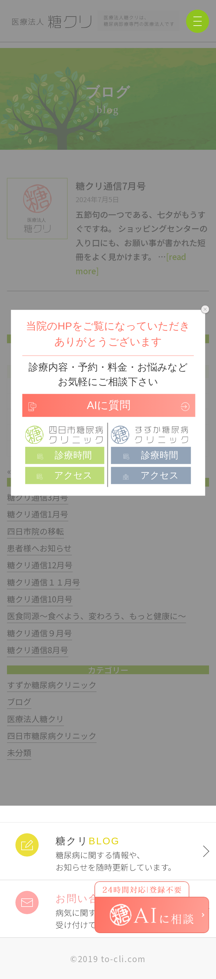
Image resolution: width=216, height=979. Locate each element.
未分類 (19, 752)
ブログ (19, 701)
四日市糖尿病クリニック (52, 735)
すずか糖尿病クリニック (52, 684)
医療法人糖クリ (35, 719)
